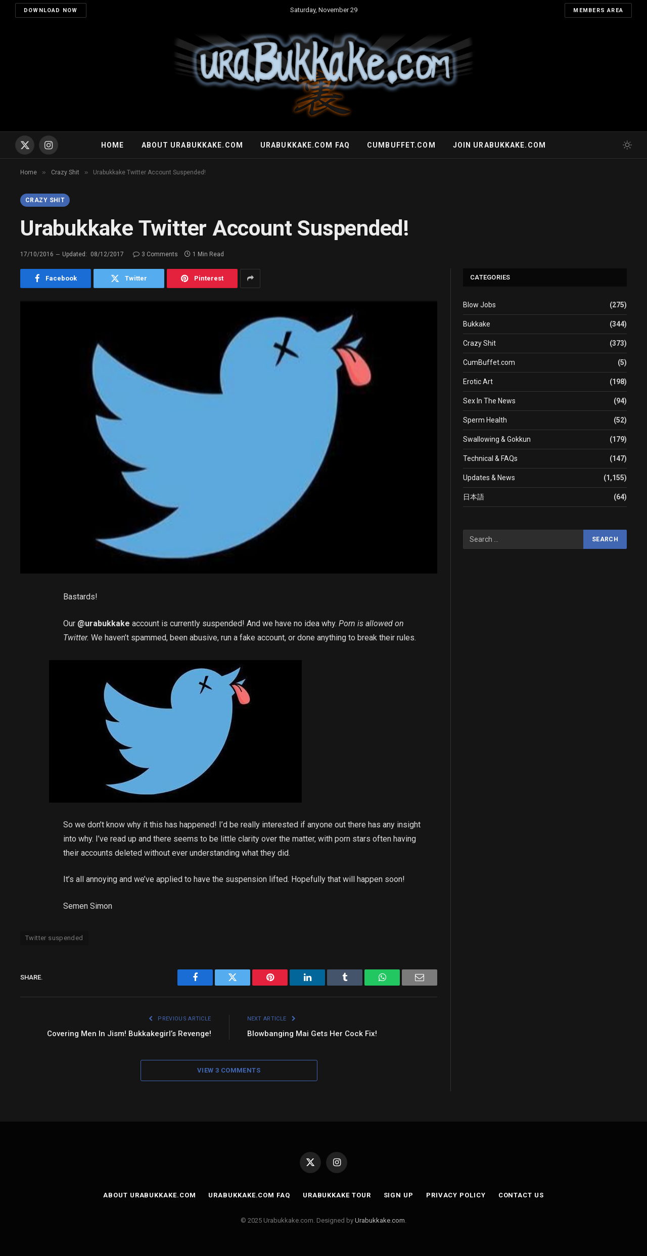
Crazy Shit (45, 200)
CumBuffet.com (489, 362)
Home (112, 145)
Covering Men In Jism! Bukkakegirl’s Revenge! (129, 1033)
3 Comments (155, 254)
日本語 (473, 497)
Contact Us (521, 1195)
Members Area (598, 10)
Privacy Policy (456, 1195)
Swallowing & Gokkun (497, 439)
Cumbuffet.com (401, 145)
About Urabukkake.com (192, 145)
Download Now (51, 10)
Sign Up (398, 1195)
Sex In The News (489, 401)
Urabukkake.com (380, 1220)
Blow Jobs (479, 305)
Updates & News (489, 478)
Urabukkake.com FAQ (305, 145)
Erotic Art (478, 382)
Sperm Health (485, 420)
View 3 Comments (228, 1070)
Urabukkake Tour (337, 1195)
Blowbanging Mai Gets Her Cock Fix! (312, 1033)
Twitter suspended (54, 938)
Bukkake (476, 324)
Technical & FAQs (490, 458)
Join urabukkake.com (499, 145)
